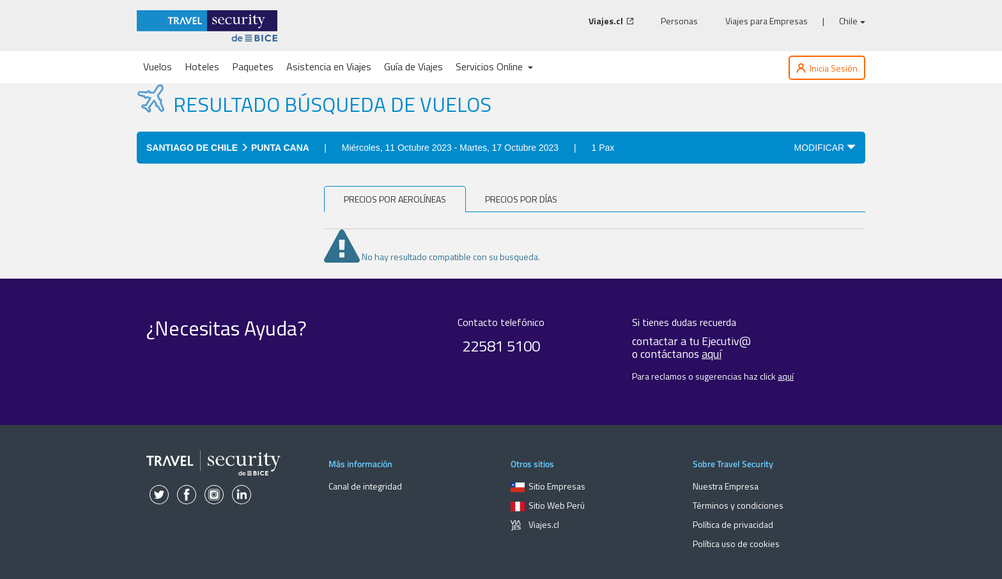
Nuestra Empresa (726, 486)
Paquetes (253, 66)
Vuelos (157, 66)
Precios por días (521, 199)
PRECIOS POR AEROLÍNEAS (395, 199)
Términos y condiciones (738, 505)
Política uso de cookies (736, 543)
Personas (679, 21)
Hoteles (202, 66)
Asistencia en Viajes (328, 66)
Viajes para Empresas (766, 21)
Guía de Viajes (413, 66)
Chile (852, 20)
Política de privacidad (733, 524)
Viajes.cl (535, 524)
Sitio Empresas (548, 486)
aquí (711, 353)
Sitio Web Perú (548, 505)
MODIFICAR (825, 148)
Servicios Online (494, 66)
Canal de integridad (365, 486)
